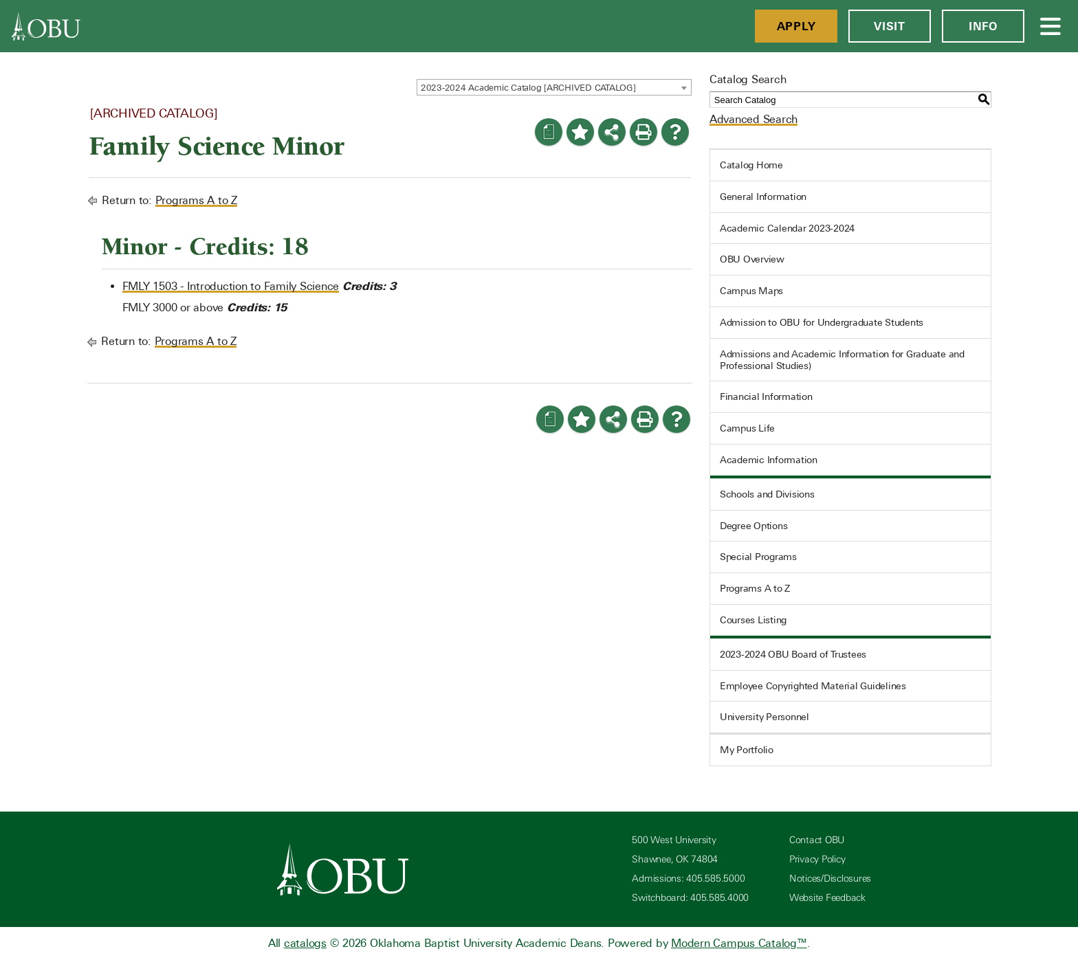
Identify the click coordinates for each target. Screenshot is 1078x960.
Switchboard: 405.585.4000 (690, 898)
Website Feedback (827, 898)
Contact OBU (816, 840)
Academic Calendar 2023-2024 (787, 228)
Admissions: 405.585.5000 (688, 878)
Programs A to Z (196, 200)
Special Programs (758, 556)
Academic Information (768, 459)
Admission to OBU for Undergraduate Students (821, 322)
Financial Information (766, 396)
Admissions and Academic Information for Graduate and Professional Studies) (842, 359)
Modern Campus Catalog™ (739, 943)
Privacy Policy (817, 859)
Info (983, 26)
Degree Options (754, 525)
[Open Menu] (1051, 26)
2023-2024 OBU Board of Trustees (793, 654)
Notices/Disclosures (830, 878)
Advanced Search (754, 119)
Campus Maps (751, 290)
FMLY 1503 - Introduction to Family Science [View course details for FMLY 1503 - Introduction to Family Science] (231, 286)
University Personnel (764, 716)
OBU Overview (752, 259)
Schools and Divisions (767, 494)
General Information (763, 196)
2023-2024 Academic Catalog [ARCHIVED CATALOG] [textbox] (528, 87)
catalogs (305, 943)
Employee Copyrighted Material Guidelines (813, 685)
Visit (889, 26)
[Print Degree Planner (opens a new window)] (548, 132)
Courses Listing (753, 619)
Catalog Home (751, 164)
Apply (796, 26)
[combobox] (554, 87)
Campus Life (747, 428)
